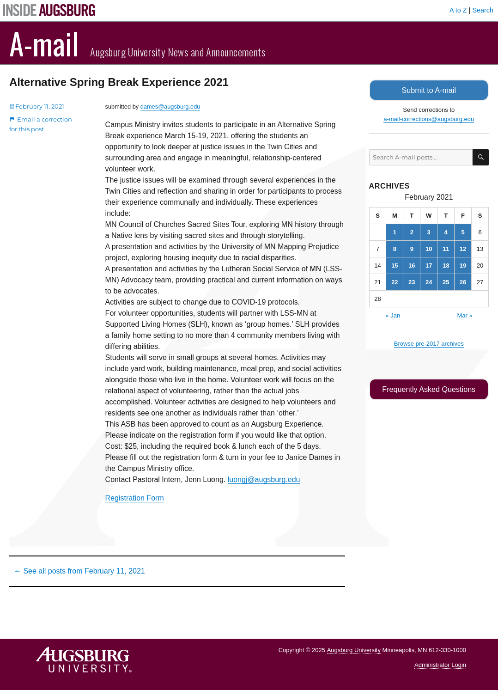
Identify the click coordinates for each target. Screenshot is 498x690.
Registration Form (134, 498)
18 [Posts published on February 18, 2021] (446, 265)
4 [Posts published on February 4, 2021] (446, 231)
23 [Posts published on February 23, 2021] (411, 281)
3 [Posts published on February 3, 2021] (429, 231)
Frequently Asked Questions (429, 389)
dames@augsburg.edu (170, 106)
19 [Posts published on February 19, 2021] (463, 265)
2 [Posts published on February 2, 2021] (411, 231)
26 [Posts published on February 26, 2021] (463, 281)
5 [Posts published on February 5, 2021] (462, 231)
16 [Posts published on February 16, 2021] (411, 265)
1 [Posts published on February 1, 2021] (394, 231)
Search (482, 10)
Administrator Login (440, 664)
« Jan (392, 314)
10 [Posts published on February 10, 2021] (428, 248)
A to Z (458, 10)
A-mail (44, 43)
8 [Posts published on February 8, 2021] (394, 248)
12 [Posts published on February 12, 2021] (463, 248)
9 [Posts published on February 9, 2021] (411, 248)
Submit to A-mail (428, 90)
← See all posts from (79, 571)
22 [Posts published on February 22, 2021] (394, 281)
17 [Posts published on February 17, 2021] (428, 265)
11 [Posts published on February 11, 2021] (446, 248)
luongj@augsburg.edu (264, 479)
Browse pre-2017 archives (429, 343)
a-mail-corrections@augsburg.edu (428, 118)
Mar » (464, 314)
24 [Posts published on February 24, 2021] (428, 281)
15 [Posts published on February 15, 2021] (394, 265)
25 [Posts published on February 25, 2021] (446, 281)
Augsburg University (354, 650)
